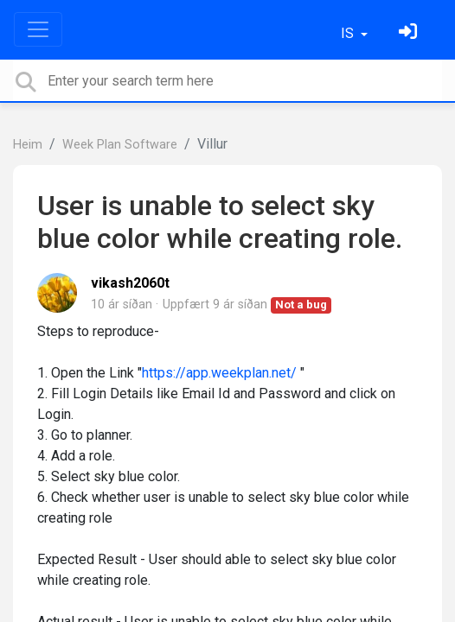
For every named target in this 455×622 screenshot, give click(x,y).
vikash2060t (130, 283)
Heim (27, 144)
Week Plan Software (119, 144)
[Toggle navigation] (38, 29)
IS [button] (349, 33)
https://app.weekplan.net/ (219, 373)
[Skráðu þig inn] (410, 33)
